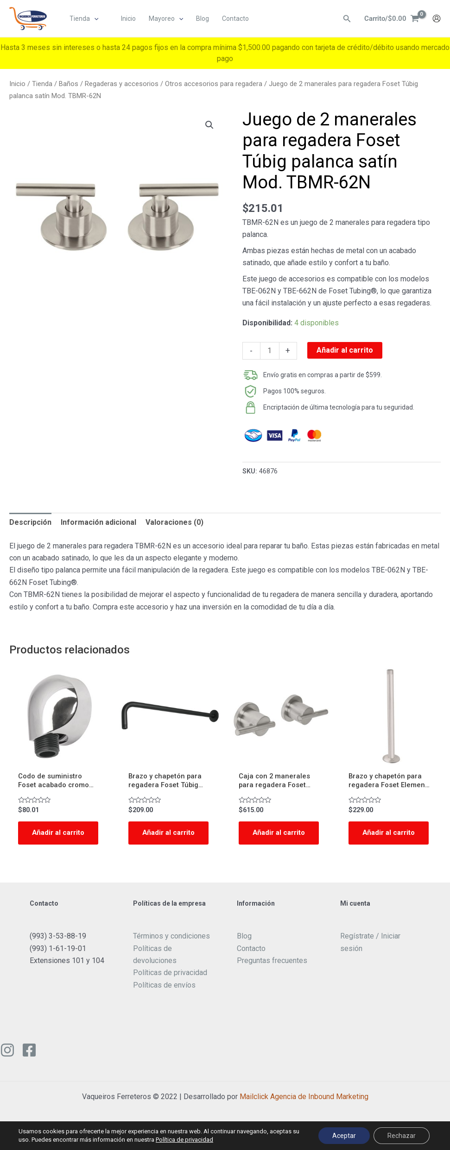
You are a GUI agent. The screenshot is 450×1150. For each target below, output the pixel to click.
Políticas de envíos (164, 998)
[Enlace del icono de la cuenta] (436, 19)
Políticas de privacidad (170, 985)
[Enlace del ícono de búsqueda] (344, 19)
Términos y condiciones (171, 949)
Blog (244, 949)
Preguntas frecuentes (272, 973)
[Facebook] (29, 1063)
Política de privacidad (184, 1139)
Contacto (251, 961)
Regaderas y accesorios (121, 84)
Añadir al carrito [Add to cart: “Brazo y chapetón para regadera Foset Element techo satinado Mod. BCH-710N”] (377, 840)
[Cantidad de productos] (269, 351)
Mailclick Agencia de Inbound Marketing (304, 1109)
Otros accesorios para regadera (213, 84)
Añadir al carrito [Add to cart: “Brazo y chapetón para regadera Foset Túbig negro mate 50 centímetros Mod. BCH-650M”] (157, 840)
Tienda (42, 84)
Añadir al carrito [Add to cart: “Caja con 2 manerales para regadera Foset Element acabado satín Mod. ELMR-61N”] (268, 840)
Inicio (17, 84)
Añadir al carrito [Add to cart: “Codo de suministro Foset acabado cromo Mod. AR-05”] (47, 840)
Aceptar (344, 1135)
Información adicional (98, 522)
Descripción (30, 522)
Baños (68, 84)
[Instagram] (7, 1063)
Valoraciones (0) (174, 522)
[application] (94, 19)
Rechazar (401, 1135)
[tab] (30, 522)
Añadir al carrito (345, 350)
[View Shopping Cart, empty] (390, 19)
